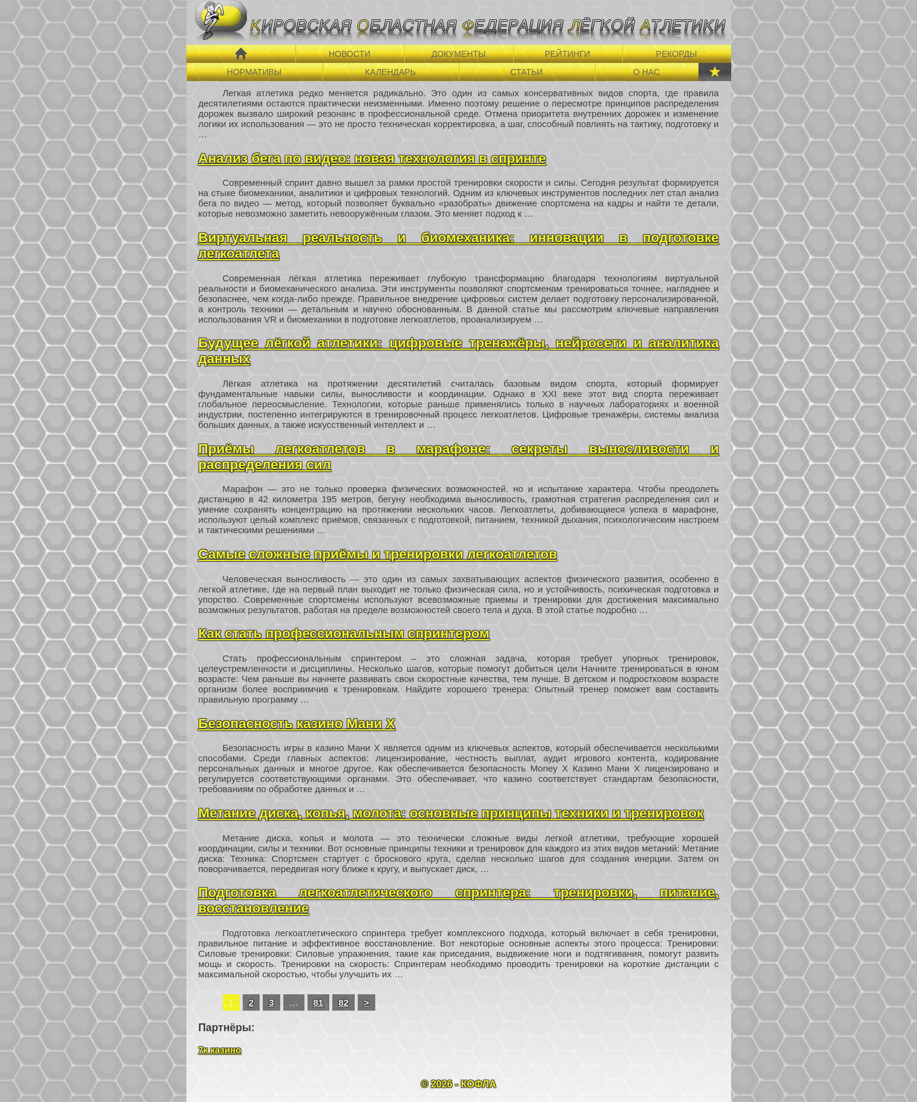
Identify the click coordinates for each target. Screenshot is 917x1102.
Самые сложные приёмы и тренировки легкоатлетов (378, 554)
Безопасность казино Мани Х (297, 723)
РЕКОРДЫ (676, 54)
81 (319, 1002)
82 (343, 1002)
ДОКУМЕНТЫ (459, 54)
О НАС (646, 72)
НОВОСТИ (349, 54)
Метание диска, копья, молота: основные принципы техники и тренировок (451, 813)
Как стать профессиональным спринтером (344, 633)
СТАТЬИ (526, 72)
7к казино (220, 1050)
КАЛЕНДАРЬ (390, 72)
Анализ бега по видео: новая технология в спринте (373, 158)
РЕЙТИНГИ (567, 54)
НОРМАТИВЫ (254, 72)
